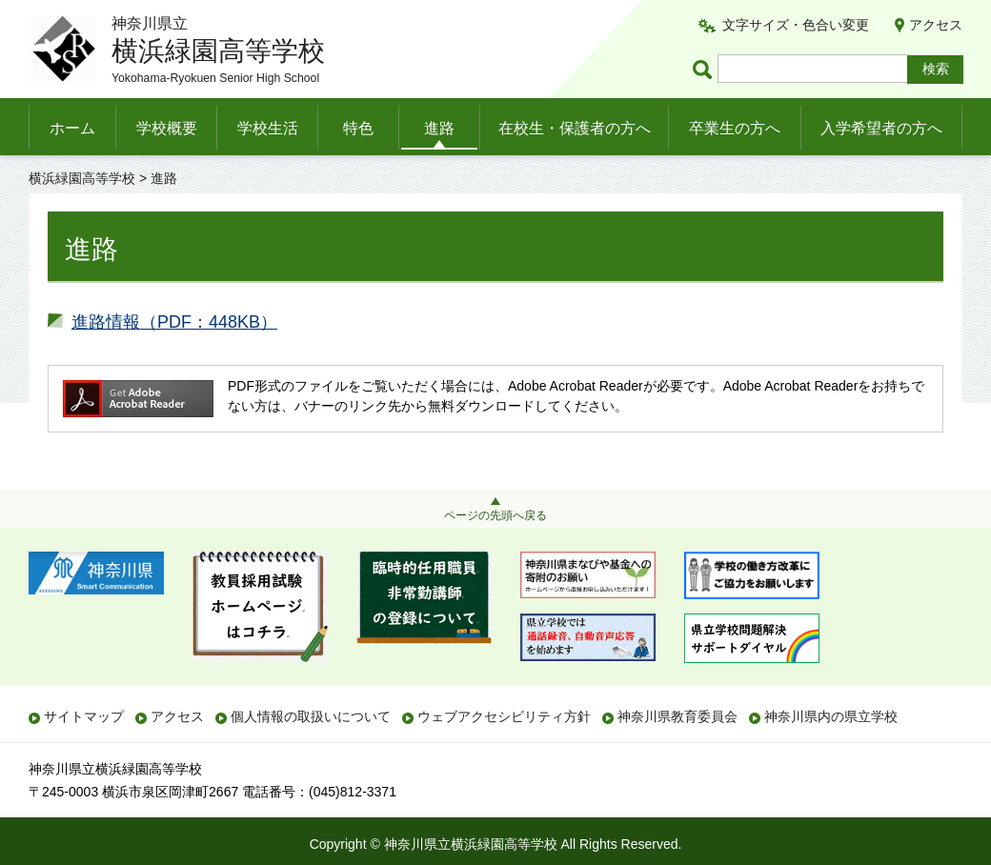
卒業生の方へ (734, 128)
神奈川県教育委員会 (677, 716)
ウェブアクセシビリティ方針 (504, 716)
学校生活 (267, 128)
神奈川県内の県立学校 (831, 716)
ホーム (72, 128)
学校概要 (166, 128)
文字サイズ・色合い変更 (795, 24)
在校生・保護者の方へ (574, 128)
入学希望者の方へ (881, 128)
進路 (439, 128)
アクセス (935, 24)
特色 (358, 128)
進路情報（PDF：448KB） (174, 322)
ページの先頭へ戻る (495, 515)
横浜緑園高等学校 (82, 178)
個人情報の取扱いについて (311, 716)
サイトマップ (84, 716)
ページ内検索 (705, 69)
